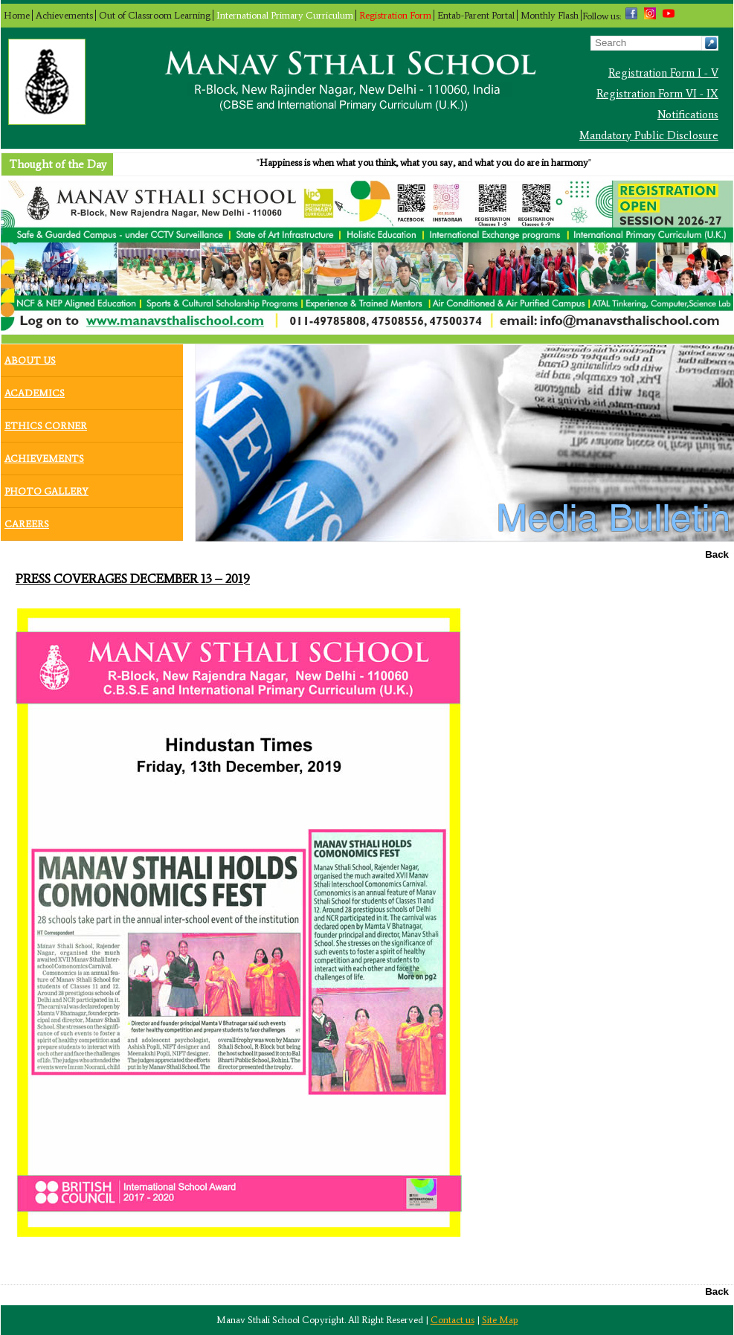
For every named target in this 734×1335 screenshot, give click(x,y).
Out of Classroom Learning (154, 15)
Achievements (64, 15)
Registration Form (395, 15)
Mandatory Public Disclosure (648, 135)
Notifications (687, 114)
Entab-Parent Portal (476, 15)
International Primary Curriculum (284, 15)
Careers (26, 520)
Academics (34, 389)
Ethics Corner (45, 422)
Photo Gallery (46, 488)
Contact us (452, 1319)
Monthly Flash (550, 15)
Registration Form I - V (663, 73)
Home (17, 15)
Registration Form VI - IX (657, 93)
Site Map (500, 1319)
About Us (30, 357)
